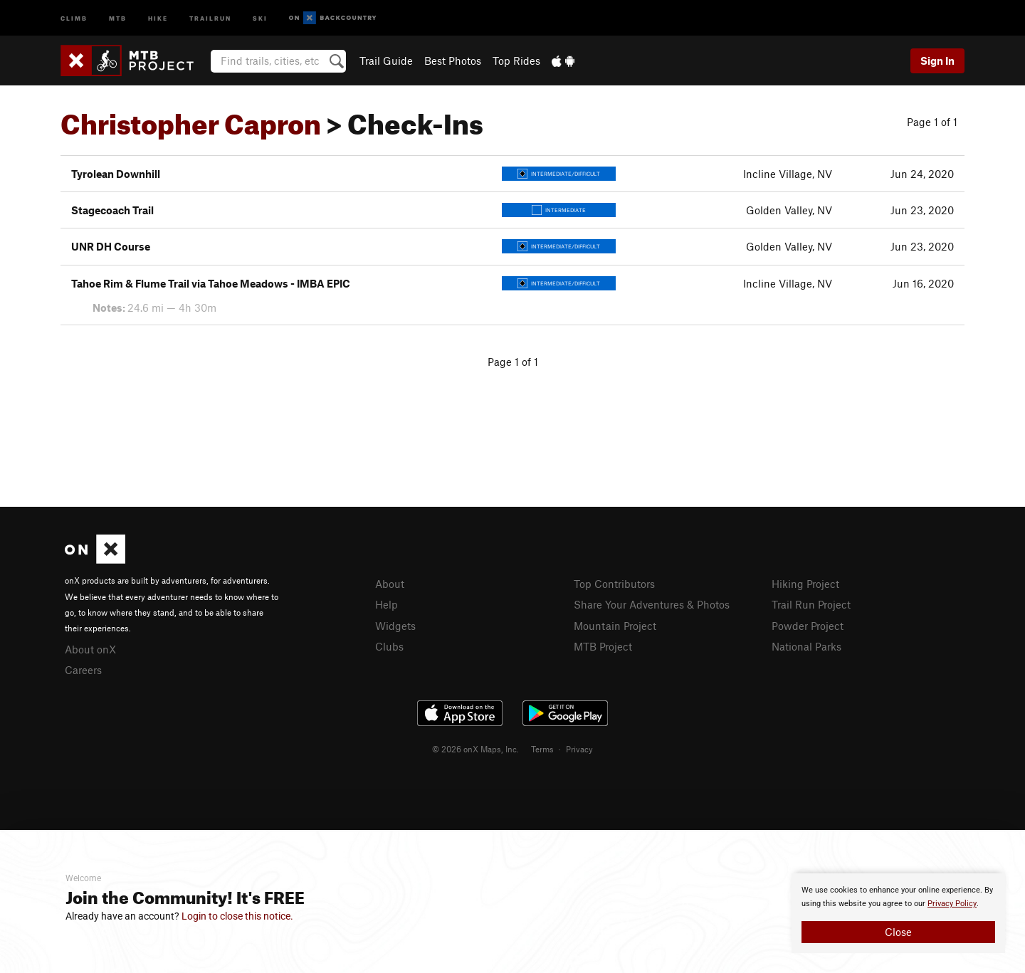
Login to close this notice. (237, 916)
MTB (118, 17)
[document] (898, 913)
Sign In (937, 60)
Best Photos (452, 60)
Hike (158, 17)
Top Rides (516, 60)
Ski (260, 17)
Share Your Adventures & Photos (652, 604)
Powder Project (807, 625)
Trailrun (210, 17)
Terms (542, 749)
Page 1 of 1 (932, 121)
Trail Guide (386, 60)
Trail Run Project (811, 604)
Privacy (579, 749)
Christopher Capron (191, 119)
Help (386, 604)
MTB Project (603, 646)
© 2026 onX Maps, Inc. (475, 749)
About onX (90, 649)
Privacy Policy (952, 903)
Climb (74, 17)
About (389, 583)
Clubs (389, 646)
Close (898, 931)
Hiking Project (805, 583)
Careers (83, 669)
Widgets (395, 625)
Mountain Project (615, 625)
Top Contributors (614, 583)
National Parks (806, 646)
